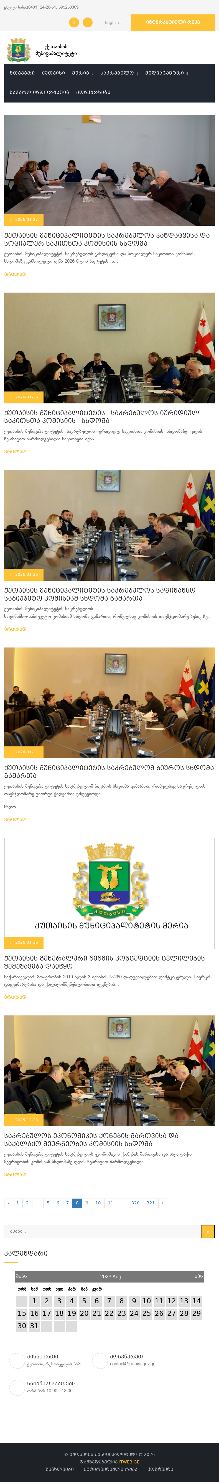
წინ (199, 1274)
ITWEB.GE (129, 1462)
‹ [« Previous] (8, 1203)
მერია (80, 73)
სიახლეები (60, 1469)
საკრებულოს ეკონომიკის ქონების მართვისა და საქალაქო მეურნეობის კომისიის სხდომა (91, 1141)
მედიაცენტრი (164, 73)
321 (151, 1203)
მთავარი (22, 73)
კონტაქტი (160, 1469)
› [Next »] (163, 1203)
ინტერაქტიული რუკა (173, 22)
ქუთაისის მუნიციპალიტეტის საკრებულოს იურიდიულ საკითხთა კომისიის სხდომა (101, 418)
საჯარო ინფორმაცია (39, 92)
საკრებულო (117, 73)
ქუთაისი (53, 73)
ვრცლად (16, 275)
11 (110, 1203)
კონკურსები (93, 92)
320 (135, 1203)
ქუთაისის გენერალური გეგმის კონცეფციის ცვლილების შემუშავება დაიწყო (104, 963)
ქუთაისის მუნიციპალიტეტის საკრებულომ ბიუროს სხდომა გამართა (109, 773)
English (111, 22)
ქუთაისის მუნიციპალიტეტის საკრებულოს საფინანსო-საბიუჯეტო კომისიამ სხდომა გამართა (101, 595)
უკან (21, 1274)
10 (98, 1203)
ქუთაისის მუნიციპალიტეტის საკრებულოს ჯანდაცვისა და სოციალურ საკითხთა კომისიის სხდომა (107, 240)
